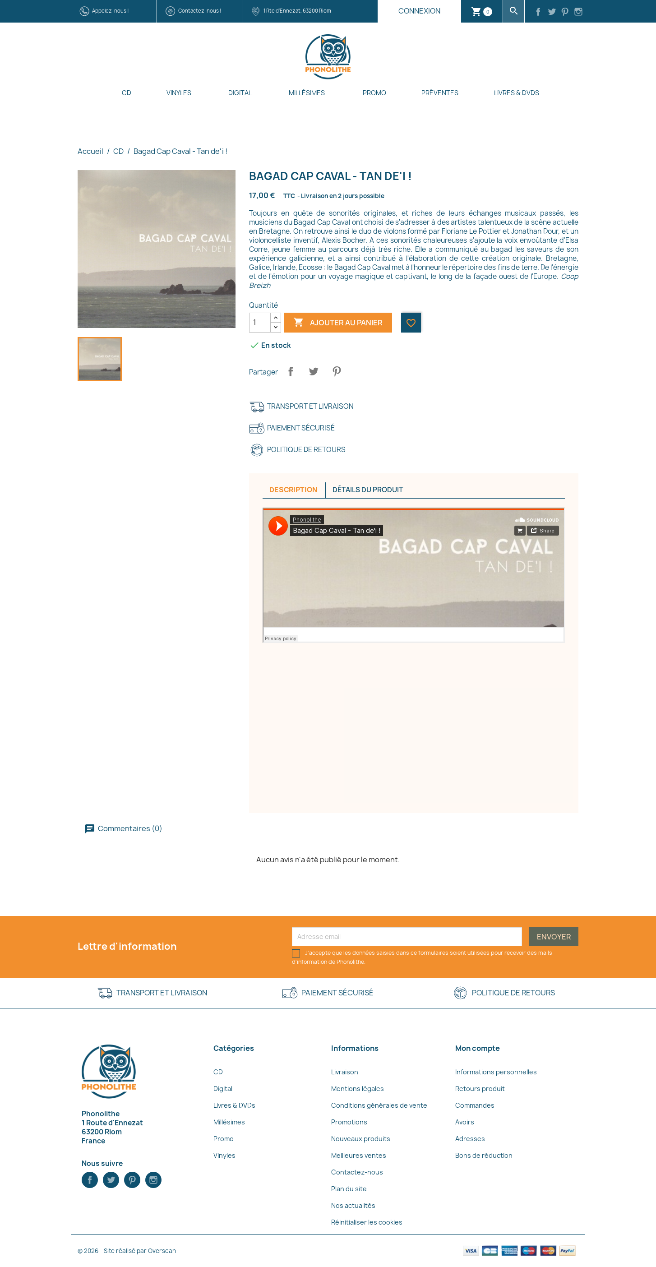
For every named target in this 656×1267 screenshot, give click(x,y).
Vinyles (178, 92)
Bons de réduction (484, 1155)
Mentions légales (357, 1088)
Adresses (470, 1138)
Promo (374, 92)
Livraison (344, 1072)
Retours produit (480, 1088)
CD (126, 92)
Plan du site (349, 1188)
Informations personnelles (496, 1072)
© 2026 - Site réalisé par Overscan (127, 1251)
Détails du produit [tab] (368, 490)
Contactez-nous (357, 1172)
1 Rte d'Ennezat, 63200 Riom (297, 10)
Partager (291, 371)
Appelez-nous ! (110, 10)
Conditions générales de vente (379, 1105)
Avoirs (464, 1122)
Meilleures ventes (358, 1155)
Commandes (474, 1105)
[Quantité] (260, 323)
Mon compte (477, 1048)
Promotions (349, 1122)
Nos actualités (353, 1205)
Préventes (439, 92)
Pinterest (337, 371)
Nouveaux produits (360, 1138)
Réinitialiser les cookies (366, 1222)
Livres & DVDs (516, 92)
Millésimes (307, 92)
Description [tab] (293, 490)
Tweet (314, 371)
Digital (240, 92)
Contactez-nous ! (200, 10)
